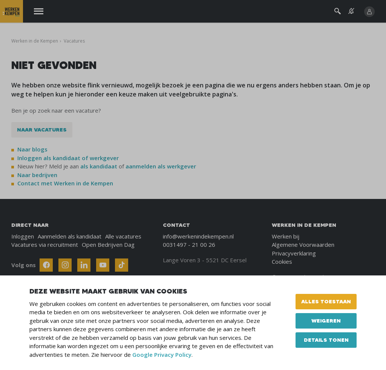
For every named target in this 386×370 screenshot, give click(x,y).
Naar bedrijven (38, 175)
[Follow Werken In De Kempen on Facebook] (46, 265)
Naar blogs (32, 149)
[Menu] (38, 11)
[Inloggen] (369, 11)
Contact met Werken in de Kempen (65, 183)
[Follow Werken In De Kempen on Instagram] (65, 265)
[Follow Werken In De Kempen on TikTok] (121, 265)
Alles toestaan (326, 301)
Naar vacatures (42, 129)
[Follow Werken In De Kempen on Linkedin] (83, 265)
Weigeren (326, 320)
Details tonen (326, 339)
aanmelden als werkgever (161, 166)
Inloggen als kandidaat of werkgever (68, 158)
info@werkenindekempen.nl (198, 236)
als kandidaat (98, 166)
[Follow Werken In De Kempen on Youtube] (102, 265)
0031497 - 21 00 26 (189, 244)
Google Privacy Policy (161, 354)
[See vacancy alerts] (351, 11)
